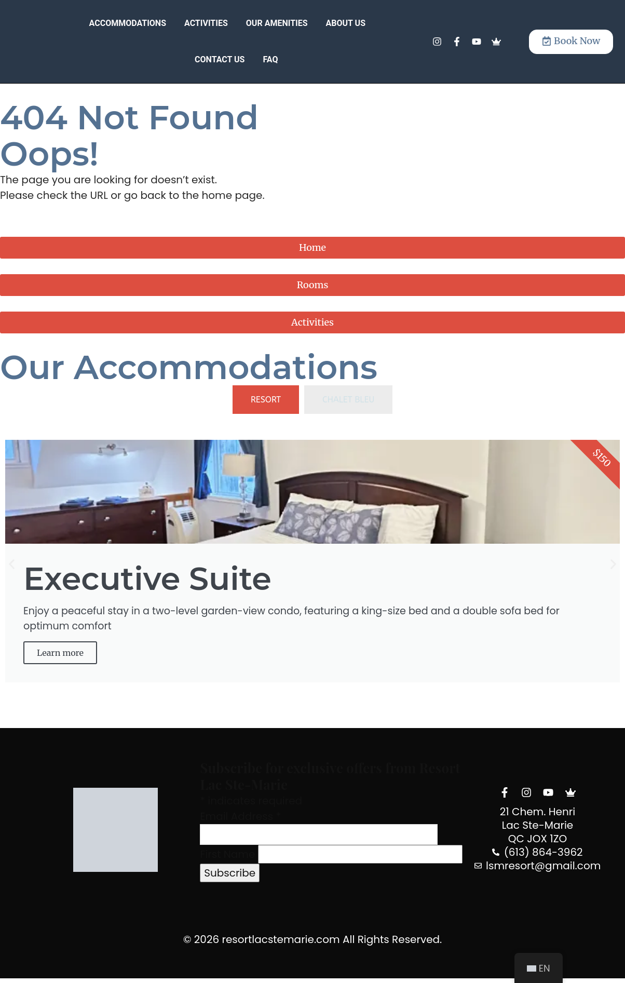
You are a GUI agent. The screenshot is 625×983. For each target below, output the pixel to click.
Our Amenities (277, 23)
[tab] (266, 399)
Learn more (63, 657)
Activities (206, 23)
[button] (11, 566)
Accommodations (127, 23)
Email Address (240, 820)
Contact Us (219, 59)
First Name (227, 858)
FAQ (270, 59)
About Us (345, 23)
